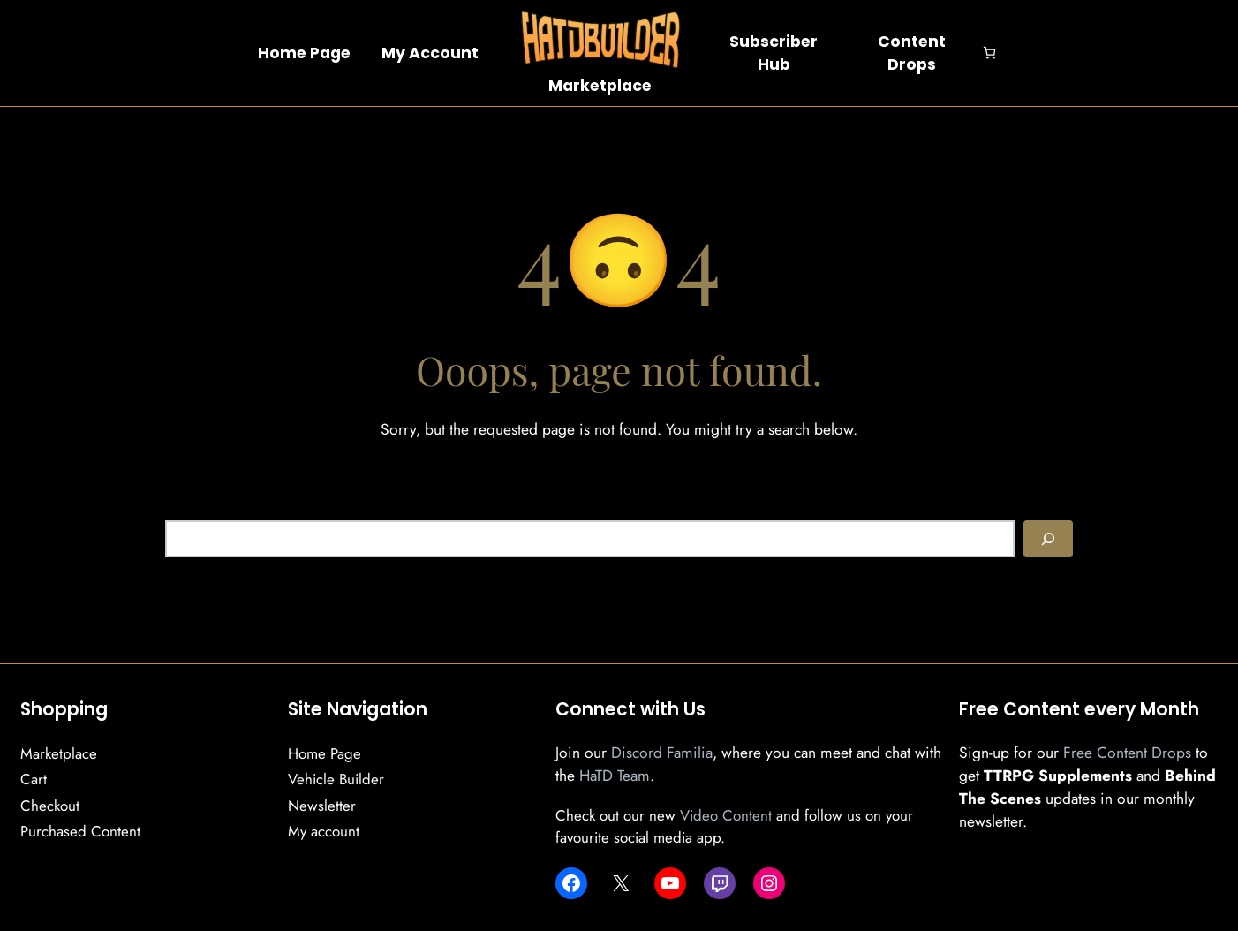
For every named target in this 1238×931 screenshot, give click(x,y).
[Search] (1048, 538)
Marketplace (600, 85)
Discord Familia (662, 752)
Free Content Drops (1127, 752)
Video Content (726, 815)
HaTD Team (614, 775)
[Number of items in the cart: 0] (989, 52)
